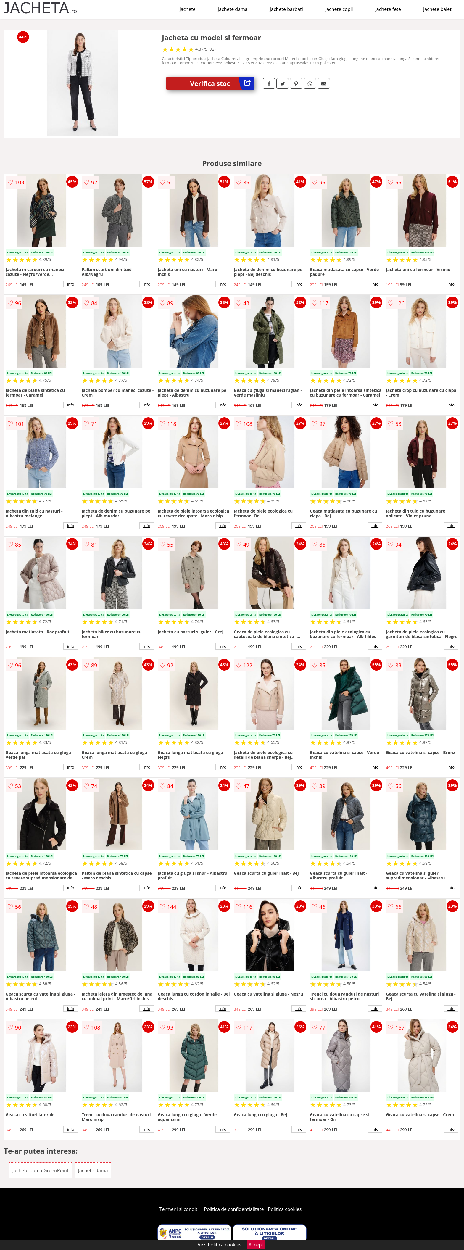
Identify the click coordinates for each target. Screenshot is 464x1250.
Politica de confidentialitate (234, 1209)
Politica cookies (285, 1209)
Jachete (188, 9)
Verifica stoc (222, 83)
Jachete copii (339, 9)
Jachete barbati (286, 9)
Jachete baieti (438, 9)
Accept (256, 1244)
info (70, 284)
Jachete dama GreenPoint (40, 1170)
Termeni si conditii (180, 1209)
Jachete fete (388, 9)
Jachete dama (233, 9)
